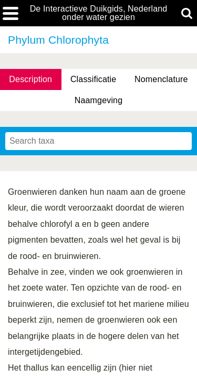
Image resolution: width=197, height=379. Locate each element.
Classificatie (93, 79)
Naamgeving (98, 100)
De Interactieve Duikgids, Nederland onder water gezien (99, 13)
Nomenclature (161, 79)
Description (30, 79)
